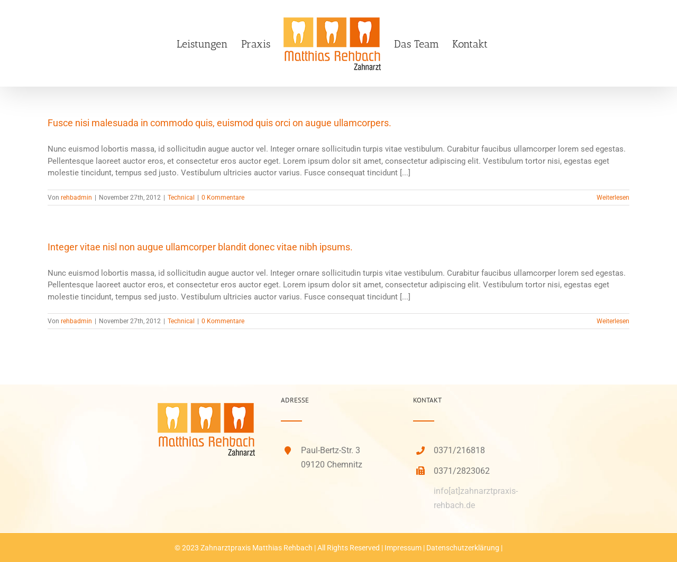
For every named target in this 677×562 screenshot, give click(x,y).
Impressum (403, 548)
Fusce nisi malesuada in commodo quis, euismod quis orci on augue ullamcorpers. (219, 122)
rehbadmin (76, 197)
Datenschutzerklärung (462, 548)
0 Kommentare (223, 197)
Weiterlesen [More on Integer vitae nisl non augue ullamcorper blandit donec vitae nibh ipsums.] (613, 321)
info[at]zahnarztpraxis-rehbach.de (476, 498)
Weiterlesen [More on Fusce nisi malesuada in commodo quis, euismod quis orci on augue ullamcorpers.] (613, 197)
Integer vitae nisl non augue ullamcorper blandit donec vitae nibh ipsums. (200, 246)
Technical (181, 197)
